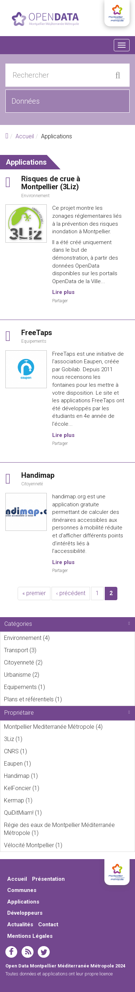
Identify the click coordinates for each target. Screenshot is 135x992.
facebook (11, 952)
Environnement (35, 195)
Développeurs (24, 913)
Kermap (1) (42, 800)
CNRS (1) (37, 751)
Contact (48, 924)
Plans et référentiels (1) (69, 701)
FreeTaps (36, 332)
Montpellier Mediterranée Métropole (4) (69, 728)
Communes (21, 890)
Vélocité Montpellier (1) (69, 846)
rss (27, 952)
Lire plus (63, 292)
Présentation (48, 879)
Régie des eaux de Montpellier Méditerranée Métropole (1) (69, 830)
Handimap (37, 475)
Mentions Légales (30, 936)
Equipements (33, 341)
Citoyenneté (32, 483)
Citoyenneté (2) (52, 662)
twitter (44, 952)
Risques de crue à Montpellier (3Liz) (50, 182)
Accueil (24, 136)
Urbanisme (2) (49, 674)
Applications (23, 901)
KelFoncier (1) (49, 788)
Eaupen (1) (41, 763)
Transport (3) (46, 650)
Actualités (20, 924)
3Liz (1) (32, 738)
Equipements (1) (55, 686)
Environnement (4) (59, 637)
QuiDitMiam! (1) (51, 812)
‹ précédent (70, 593)
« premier (34, 593)
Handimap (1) (47, 775)
